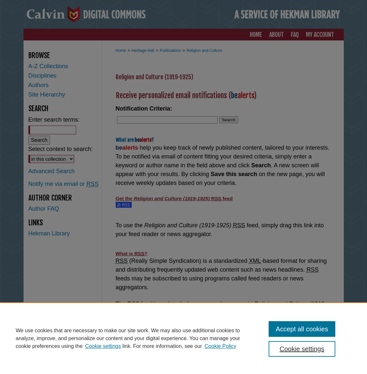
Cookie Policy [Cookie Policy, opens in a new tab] (220, 346)
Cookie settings (103, 346)
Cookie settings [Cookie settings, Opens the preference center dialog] (302, 348)
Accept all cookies (302, 329)
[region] (183, 338)
